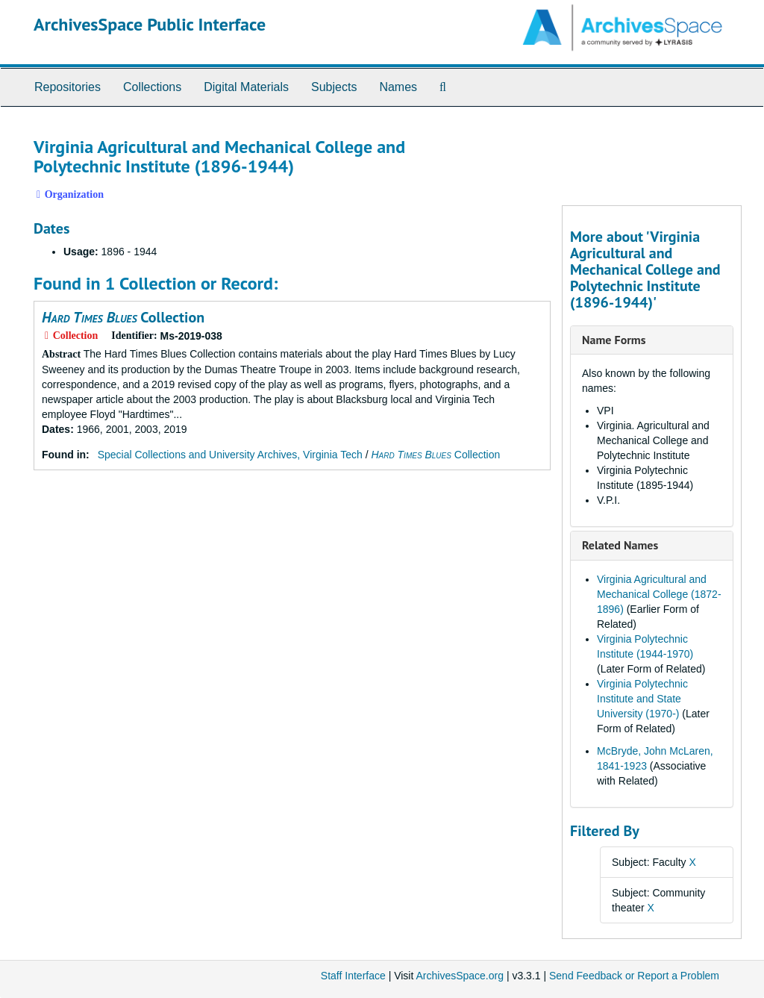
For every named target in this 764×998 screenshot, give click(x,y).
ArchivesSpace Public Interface (150, 24)
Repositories (67, 87)
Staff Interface (353, 976)
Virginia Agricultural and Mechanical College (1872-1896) (659, 594)
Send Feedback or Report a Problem (634, 976)
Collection (123, 317)
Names (398, 87)
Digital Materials (246, 87)
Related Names (620, 544)
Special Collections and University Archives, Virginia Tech (230, 455)
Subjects (334, 87)
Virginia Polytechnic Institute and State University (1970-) (642, 699)
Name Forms (613, 339)
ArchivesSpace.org (460, 976)
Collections (152, 87)
